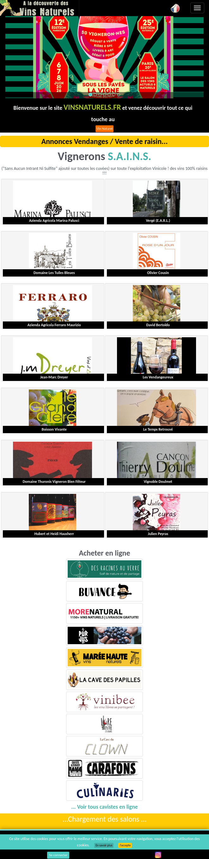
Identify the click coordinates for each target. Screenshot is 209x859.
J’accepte (125, 845)
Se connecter (58, 855)
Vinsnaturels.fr (39, 8)
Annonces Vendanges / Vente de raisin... (104, 141)
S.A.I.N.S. (129, 156)
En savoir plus (103, 845)
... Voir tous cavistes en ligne (104, 806)
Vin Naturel (104, 129)
